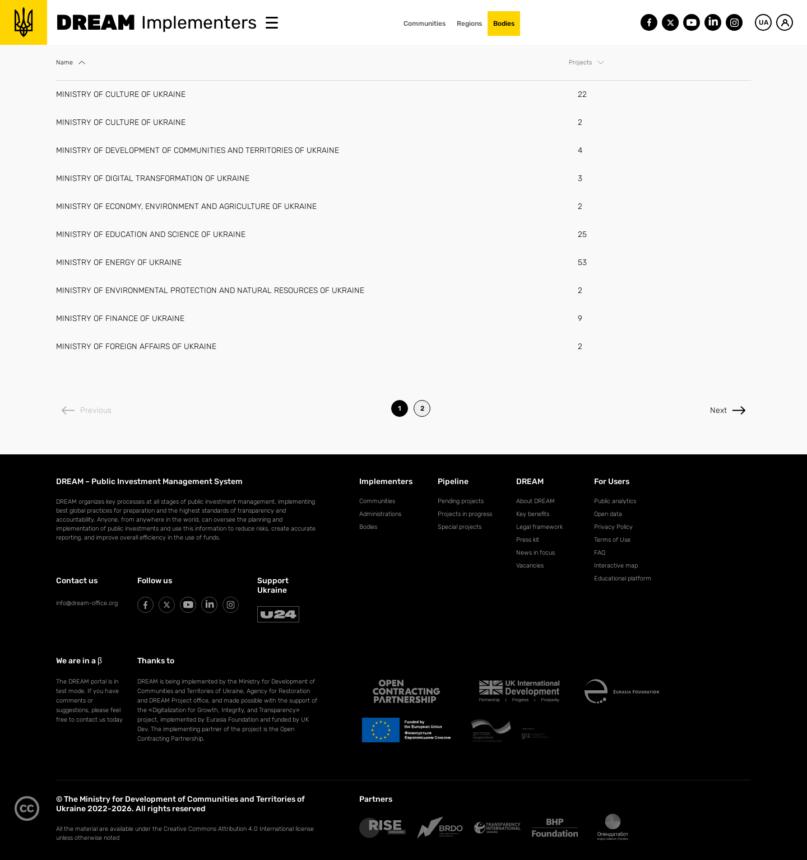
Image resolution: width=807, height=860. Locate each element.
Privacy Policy (613, 527)
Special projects (459, 527)
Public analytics (615, 501)
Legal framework (539, 527)
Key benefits (532, 514)
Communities (425, 23)
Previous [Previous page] (87, 410)
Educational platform (622, 578)
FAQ (599, 552)
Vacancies (530, 565)
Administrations (380, 514)
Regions (469, 23)
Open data (608, 514)
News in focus (535, 552)
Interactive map (616, 565)
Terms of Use (612, 539)
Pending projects (461, 501)
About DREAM (535, 501)
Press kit (527, 539)
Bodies (503, 23)
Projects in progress (465, 514)
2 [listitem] (422, 408)
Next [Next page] (727, 410)
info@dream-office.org (87, 603)
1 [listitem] (399, 408)
